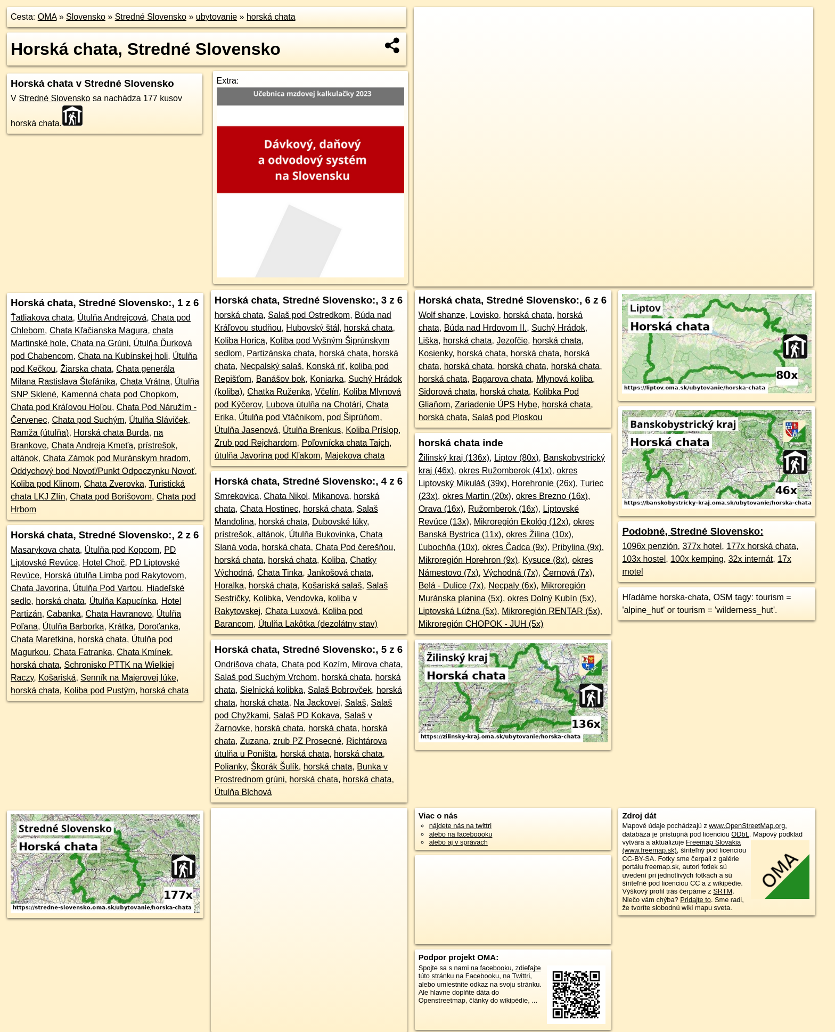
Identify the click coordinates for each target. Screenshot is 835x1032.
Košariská (57, 677)
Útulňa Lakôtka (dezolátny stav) (318, 623)
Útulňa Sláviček (158, 419)
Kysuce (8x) (544, 559)
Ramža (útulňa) (40, 432)
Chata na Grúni (100, 343)
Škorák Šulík (275, 766)
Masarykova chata (45, 549)
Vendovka (304, 598)
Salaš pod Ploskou (507, 417)
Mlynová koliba (564, 378)
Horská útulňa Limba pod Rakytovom (114, 575)
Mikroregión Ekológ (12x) (521, 521)
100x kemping (697, 558)
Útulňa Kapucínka (123, 600)
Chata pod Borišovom (111, 496)
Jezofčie (512, 340)
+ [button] (432, 25)
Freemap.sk (616, 278)
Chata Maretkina (42, 639)
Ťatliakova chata (42, 317)
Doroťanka (158, 626)
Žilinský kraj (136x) (454, 457)
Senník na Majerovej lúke (128, 677)
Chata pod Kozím (314, 664)
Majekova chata (354, 455)
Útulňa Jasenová (246, 430)
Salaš (355, 702)
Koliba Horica (240, 340)
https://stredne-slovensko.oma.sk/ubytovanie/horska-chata (731, 278)
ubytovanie (216, 16)
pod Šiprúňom (353, 417)
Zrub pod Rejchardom (256, 442)
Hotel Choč (104, 562)
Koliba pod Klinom (45, 483)
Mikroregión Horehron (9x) (468, 559)
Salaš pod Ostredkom (309, 315)
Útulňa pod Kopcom (122, 549)
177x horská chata (761, 546)
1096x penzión (649, 546)
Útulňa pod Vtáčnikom (280, 417)
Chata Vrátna (145, 381)
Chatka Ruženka (278, 391)
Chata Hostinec (269, 508)
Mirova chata (376, 664)
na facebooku (491, 968)
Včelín (326, 391)
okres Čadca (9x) (514, 547)
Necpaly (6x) (512, 585)
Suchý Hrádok (558, 327)
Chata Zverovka (114, 483)
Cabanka (64, 613)
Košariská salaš (332, 585)
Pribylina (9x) (576, 547)
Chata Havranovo (119, 613)
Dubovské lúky (339, 521)
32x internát (750, 558)
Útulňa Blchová (243, 792)
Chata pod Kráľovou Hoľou (61, 407)
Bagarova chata (501, 378)
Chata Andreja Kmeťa (92, 445)
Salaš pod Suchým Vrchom (266, 677)
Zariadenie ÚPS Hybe (496, 404)
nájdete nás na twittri (460, 826)
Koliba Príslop (372, 430)
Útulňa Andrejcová (111, 317)
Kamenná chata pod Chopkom (118, 394)
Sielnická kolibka (271, 689)
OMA (47, 16)
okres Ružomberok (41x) (505, 470)
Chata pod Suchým (88, 419)
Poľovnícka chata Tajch (345, 442)
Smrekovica (237, 496)
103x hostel (644, 558)
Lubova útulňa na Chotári (313, 404)
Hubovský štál (312, 327)
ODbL (740, 834)
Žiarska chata (85, 368)
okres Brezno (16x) (552, 496)
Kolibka (267, 598)
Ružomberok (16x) (503, 508)
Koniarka (326, 378)
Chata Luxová (291, 611)
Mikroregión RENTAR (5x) (551, 611)
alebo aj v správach (458, 842)
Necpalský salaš (271, 366)
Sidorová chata (447, 391)
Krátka (121, 626)
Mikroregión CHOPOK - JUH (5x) (481, 623)
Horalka (229, 585)
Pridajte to (695, 900)
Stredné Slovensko (150, 16)
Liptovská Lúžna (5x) (458, 611)
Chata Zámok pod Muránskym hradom (115, 458)
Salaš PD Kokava (306, 715)
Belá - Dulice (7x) (451, 585)
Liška (428, 340)
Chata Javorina (39, 588)
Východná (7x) (510, 572)
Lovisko (484, 315)
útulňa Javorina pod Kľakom (268, 455)
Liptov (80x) (516, 457)
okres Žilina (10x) (538, 534)
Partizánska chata (280, 353)
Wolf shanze (442, 315)
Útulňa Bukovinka (322, 534)
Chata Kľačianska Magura (99, 330)
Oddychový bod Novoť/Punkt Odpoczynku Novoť (103, 471)
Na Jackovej (316, 702)
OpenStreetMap (562, 278)
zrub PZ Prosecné (307, 741)
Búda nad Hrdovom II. (485, 327)
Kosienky (436, 353)
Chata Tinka (279, 572)
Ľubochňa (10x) (448, 547)
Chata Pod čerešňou (354, 547)
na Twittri (516, 976)
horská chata (271, 16)
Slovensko (85, 16)
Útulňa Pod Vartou (107, 588)
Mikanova (331, 496)
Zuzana (254, 741)
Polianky (230, 766)
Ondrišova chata (246, 664)
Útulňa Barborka (73, 626)
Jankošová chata (339, 572)
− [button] (432, 42)
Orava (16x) (441, 508)
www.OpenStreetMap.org (747, 826)
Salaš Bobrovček (340, 689)
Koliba (333, 559)
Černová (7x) (567, 572)
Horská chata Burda (111, 432)
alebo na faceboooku (461, 834)
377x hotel (702, 546)
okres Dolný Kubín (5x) (550, 598)
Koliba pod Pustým (99, 690)
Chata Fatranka (82, 652)
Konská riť (325, 366)
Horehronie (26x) (544, 483)
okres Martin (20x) (477, 496)
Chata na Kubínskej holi (123, 356)
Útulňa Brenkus (312, 430)
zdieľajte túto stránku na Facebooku (480, 972)
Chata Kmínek (143, 652)
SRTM (722, 891)
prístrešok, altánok (249, 534)
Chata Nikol (286, 496)
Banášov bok (281, 378)
